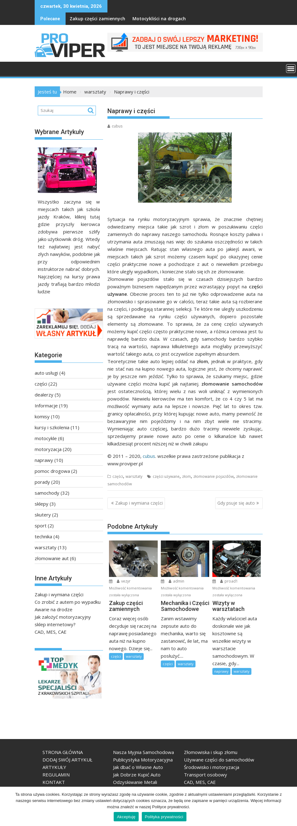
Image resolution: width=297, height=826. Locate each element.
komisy (42, 416)
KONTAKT (53, 782)
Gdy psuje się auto (236, 503)
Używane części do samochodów (219, 759)
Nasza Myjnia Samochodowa (143, 752)
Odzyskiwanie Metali (135, 782)
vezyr (124, 581)
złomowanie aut (52, 558)
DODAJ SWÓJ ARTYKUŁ (67, 759)
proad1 (229, 581)
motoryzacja (48, 449)
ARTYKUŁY (54, 767)
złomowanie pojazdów (213, 476)
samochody (47, 493)
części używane (166, 476)
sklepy (41, 504)
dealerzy (44, 394)
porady (42, 482)
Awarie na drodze (53, 609)
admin (176, 581)
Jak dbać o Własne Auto (138, 767)
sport (41, 525)
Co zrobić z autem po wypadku (68, 602)
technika (43, 536)
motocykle (46, 438)
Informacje (46, 405)
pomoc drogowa (52, 471)
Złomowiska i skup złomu (210, 752)
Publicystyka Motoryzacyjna (143, 759)
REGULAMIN (56, 774)
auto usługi (46, 373)
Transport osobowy (205, 774)
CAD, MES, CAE (51, 632)
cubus (114, 126)
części (117, 476)
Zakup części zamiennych (82, 19)
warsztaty (134, 476)
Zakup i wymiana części (139, 503)
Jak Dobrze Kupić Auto (137, 774)
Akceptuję (126, 816)
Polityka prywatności (164, 816)
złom (186, 476)
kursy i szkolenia (52, 427)
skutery (43, 514)
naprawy (221, 671)
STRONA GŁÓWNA (62, 752)
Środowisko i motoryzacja (211, 767)
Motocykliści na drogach (144, 19)
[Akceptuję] (289, 806)
